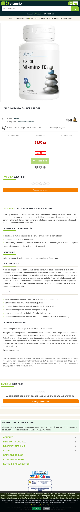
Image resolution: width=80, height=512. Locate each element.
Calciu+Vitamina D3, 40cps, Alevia (59, 18)
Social (7, 451)
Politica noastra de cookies (40, 505)
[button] (70, 3)
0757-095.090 (49, 14)
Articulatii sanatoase (38, 18)
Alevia (16, 118)
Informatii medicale (14, 446)
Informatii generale (14, 442)
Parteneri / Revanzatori (16, 464)
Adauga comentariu (40, 190)
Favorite (41, 136)
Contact (8, 437)
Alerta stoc (67, 136)
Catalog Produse (13, 455)
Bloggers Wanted (13, 460)
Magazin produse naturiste (19, 18)
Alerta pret (14, 136)
